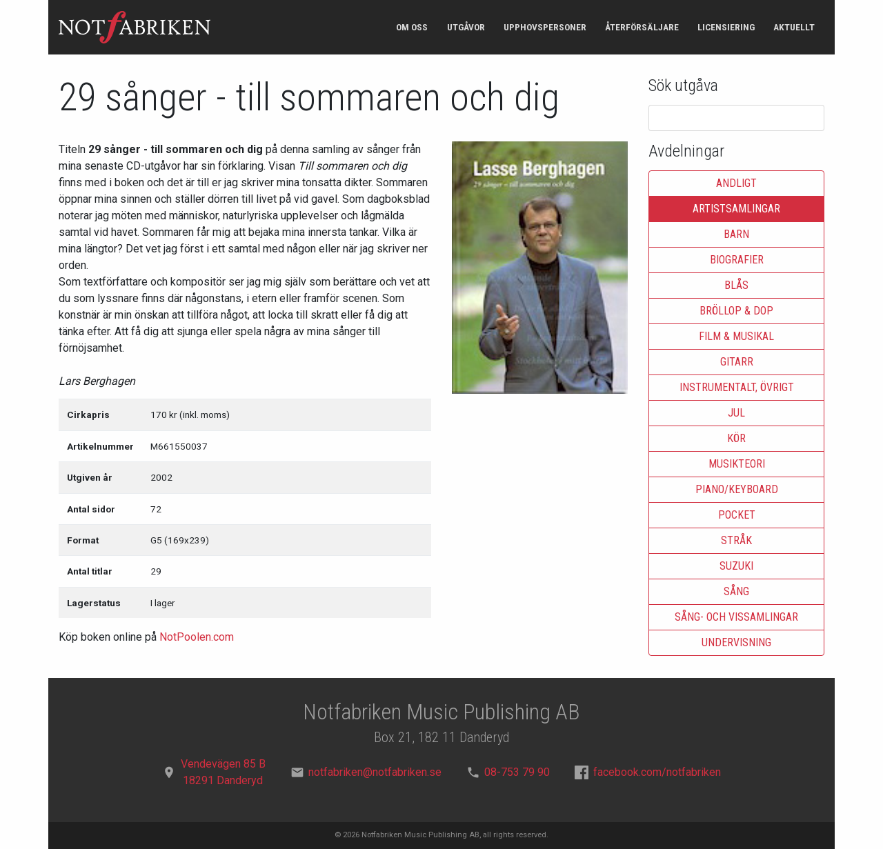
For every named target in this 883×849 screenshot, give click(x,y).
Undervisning (736, 642)
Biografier (737, 259)
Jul (736, 412)
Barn (736, 234)
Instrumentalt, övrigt (736, 387)
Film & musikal (736, 336)
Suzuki (736, 565)
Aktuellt (794, 26)
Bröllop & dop (736, 310)
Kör (736, 438)
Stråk (736, 540)
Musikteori (736, 463)
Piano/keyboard (736, 489)
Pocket (736, 514)
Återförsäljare (642, 26)
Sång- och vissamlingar (736, 616)
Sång (736, 591)
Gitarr (736, 361)
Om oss (412, 26)
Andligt (736, 183)
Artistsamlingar (736, 208)
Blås (736, 285)
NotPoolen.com (196, 636)
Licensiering (726, 26)
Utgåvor (466, 26)
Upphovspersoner (545, 26)
